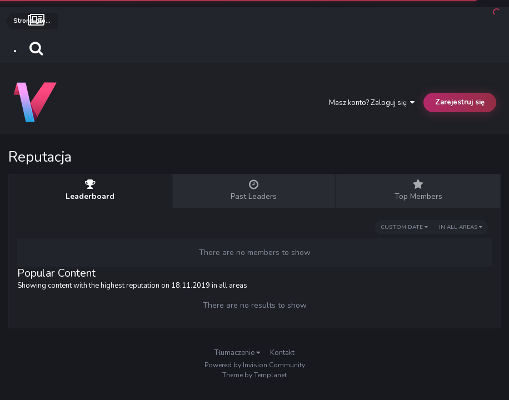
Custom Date (404, 227)
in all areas (460, 227)
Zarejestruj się (460, 102)
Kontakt (282, 353)
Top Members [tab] (418, 190)
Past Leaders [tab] (254, 190)
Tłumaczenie (237, 353)
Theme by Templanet (254, 375)
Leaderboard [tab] (90, 190)
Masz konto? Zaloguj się (372, 103)
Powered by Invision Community (254, 365)
